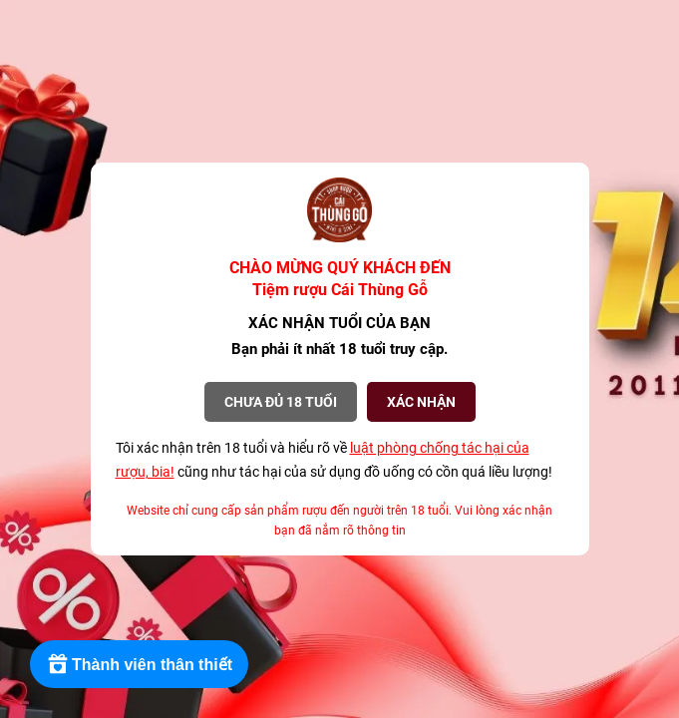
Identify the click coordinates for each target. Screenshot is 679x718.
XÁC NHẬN (421, 402)
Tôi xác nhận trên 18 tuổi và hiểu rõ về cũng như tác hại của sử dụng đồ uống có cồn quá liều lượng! (334, 460)
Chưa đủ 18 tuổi (280, 402)
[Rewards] (139, 664)
